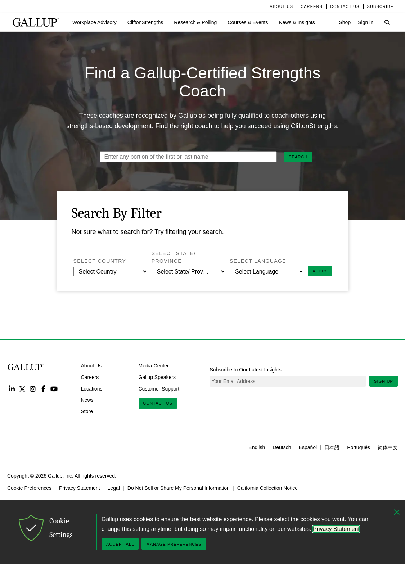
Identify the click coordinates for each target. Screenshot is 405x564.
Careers (90, 377)
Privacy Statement (79, 488)
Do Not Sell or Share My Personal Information (178, 488)
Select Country (110, 260)
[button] (94, 22)
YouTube (54, 388)
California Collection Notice (267, 488)
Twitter (22, 388)
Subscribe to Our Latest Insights (246, 370)
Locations (92, 388)
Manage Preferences (173, 544)
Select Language (267, 260)
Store (87, 411)
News (87, 400)
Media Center (154, 366)
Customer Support (159, 388)
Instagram (33, 388)
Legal (114, 488)
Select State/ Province (178, 257)
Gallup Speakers (157, 377)
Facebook (43, 388)
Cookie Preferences (29, 488)
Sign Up (383, 381)
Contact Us (158, 403)
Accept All (120, 544)
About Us (91, 366)
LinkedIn (11, 388)
